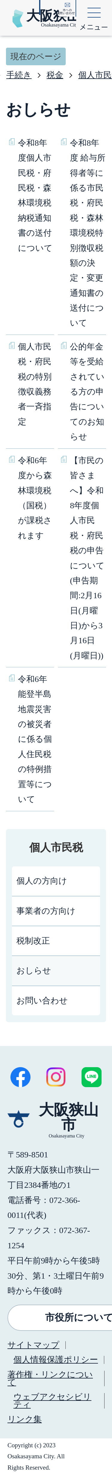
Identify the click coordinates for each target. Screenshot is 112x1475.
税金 (55, 75)
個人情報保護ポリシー (55, 1359)
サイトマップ (33, 1345)
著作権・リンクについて (50, 1378)
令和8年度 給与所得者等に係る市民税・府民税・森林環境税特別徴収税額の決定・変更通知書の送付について (87, 233)
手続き (19, 75)
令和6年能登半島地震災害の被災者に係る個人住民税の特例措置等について (35, 739)
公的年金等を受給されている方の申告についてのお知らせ (87, 391)
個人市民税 (56, 848)
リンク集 (24, 1419)
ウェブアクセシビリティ (52, 1400)
